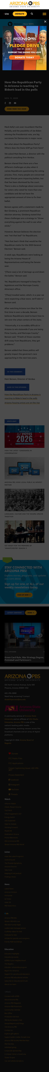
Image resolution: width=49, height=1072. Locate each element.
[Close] (45, 23)
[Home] (25, 4)
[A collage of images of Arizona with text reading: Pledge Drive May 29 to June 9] (24, 27)
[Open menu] (44, 13)
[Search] (32, 13)
